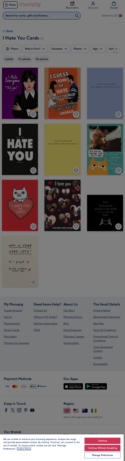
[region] (62, 447)
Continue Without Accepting (102, 448)
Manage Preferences (102, 455)
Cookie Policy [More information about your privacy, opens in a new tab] (24, 449)
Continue (102, 441)
